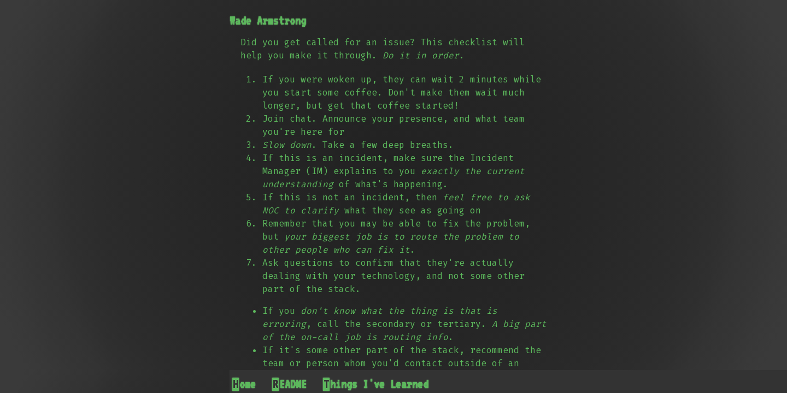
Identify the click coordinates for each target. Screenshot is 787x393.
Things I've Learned (376, 384)
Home (244, 384)
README (290, 384)
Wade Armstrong (268, 20)
